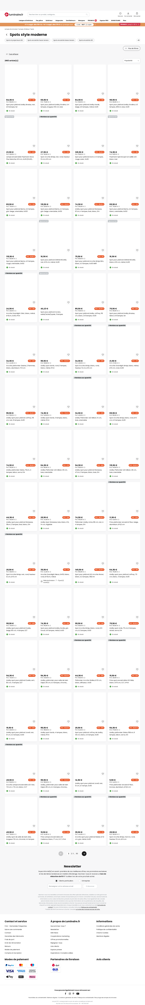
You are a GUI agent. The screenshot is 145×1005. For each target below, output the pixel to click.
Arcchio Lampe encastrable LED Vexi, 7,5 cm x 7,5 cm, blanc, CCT (20, 777)
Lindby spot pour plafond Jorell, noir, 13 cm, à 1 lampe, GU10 (89, 776)
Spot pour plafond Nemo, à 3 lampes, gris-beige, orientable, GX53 (55, 201)
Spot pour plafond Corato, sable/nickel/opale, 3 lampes (52, 304)
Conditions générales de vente (108, 917)
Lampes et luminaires (11, 21)
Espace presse (56, 941)
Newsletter (55, 921)
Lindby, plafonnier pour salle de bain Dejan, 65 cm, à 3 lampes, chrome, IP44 (54, 673)
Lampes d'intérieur (24, 21)
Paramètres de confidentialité (37, 989)
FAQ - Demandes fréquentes (16, 917)
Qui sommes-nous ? (58, 917)
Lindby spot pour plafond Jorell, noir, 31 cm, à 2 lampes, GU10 (20, 725)
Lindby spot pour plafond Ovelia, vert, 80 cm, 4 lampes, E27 (20, 673)
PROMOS (92, 12)
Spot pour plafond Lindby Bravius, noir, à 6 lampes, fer (20, 97)
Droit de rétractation (13, 934)
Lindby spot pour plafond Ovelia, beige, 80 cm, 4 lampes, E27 (18, 621)
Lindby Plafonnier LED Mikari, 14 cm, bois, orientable (88, 410)
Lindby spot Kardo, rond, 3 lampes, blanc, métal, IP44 (54, 358)
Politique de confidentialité (89, 899)
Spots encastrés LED (86, 32)
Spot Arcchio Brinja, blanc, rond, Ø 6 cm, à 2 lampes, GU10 (88, 621)
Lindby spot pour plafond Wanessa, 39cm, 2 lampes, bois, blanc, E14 (19, 515)
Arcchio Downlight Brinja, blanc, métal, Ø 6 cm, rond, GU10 (124, 358)
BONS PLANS (115, 12)
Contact (8, 924)
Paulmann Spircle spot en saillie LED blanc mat (123, 149)
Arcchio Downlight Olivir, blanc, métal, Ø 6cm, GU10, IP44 (20, 306)
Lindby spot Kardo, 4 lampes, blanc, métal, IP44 (54, 725)
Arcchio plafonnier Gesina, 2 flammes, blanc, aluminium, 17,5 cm (20, 358)
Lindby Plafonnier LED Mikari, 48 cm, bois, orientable (122, 462)
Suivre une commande (13, 921)
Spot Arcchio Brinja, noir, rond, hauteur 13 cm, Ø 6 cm (55, 149)
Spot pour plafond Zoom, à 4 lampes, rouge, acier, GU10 (89, 149)
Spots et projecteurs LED (14, 32)
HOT (84, 16)
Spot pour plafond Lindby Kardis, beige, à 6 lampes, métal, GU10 (87, 97)
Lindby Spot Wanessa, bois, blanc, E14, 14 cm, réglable (55, 515)
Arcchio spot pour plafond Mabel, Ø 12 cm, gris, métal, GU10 (89, 829)
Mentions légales (102, 928)
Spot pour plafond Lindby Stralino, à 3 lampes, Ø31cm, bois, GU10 (123, 97)
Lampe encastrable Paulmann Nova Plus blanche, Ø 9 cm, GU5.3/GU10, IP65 (20, 149)
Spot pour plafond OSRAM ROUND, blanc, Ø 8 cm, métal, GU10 (122, 252)
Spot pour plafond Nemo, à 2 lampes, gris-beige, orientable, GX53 (20, 201)
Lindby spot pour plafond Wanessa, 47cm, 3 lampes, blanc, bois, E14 (88, 462)
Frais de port (9, 931)
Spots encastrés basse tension (63, 32)
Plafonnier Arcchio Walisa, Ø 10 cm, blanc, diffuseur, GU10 (88, 673)
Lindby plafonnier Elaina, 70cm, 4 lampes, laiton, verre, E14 (18, 462)
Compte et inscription (13, 944)
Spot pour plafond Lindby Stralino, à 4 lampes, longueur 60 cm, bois (55, 97)
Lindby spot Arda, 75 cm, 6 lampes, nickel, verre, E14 (122, 621)
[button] (34, 85)
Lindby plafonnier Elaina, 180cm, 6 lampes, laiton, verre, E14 (122, 725)
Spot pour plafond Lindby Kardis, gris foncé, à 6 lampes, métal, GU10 (54, 621)
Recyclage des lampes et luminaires (105, 989)
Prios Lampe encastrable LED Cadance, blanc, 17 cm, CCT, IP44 (53, 829)
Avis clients (55, 938)
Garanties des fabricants (14, 928)
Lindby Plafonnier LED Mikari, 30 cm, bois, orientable (54, 462)
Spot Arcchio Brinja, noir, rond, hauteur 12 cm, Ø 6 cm (20, 567)
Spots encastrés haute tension (38, 32)
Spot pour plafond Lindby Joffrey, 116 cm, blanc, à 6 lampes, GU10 (89, 306)
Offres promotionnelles (59, 931)
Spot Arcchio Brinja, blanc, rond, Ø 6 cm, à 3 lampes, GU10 (123, 410)
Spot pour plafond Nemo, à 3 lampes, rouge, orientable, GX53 (20, 254)
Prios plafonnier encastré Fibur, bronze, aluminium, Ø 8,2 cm (121, 777)
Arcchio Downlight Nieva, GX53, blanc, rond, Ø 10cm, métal (55, 567)
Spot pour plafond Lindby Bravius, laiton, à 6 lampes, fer (122, 306)
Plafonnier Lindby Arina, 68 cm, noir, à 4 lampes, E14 (89, 515)
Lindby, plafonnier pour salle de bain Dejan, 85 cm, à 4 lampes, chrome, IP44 (54, 777)
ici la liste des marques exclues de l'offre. (88, 901)
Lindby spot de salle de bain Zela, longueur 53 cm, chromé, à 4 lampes (20, 829)
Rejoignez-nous (56, 934)
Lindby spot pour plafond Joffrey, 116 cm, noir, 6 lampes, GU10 (20, 410)
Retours (8, 938)
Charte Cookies (102, 924)
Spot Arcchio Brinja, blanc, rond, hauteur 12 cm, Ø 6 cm (87, 358)
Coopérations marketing (60, 928)
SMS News (54, 924)
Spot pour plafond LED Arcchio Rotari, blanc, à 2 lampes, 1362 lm (89, 567)
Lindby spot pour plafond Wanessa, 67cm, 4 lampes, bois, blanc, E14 (88, 201)
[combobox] (58, 6)
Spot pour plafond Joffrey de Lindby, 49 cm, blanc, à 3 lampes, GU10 (89, 725)
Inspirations (55, 944)
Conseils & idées (67, 944)
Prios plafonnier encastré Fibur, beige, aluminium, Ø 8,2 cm (123, 515)
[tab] (11, 40)
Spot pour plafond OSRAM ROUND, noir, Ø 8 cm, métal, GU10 (54, 252)
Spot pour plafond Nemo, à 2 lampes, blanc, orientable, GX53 (123, 201)
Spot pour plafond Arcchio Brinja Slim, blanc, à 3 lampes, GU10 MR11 (89, 254)
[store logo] (14, 6)
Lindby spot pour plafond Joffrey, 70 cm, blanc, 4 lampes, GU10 (123, 567)
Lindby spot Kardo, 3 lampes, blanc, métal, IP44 (54, 410)
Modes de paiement (12, 941)
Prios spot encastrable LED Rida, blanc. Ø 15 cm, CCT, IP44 (121, 673)
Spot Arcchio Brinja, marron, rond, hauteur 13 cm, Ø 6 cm (122, 829)
